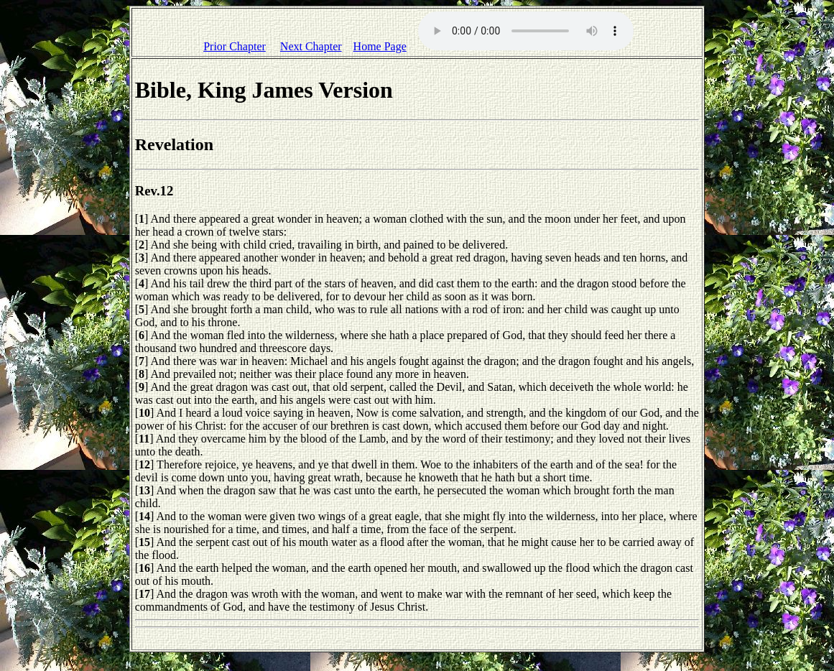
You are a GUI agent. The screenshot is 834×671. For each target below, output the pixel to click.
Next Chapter (311, 46)
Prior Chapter (234, 46)
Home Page (380, 46)
